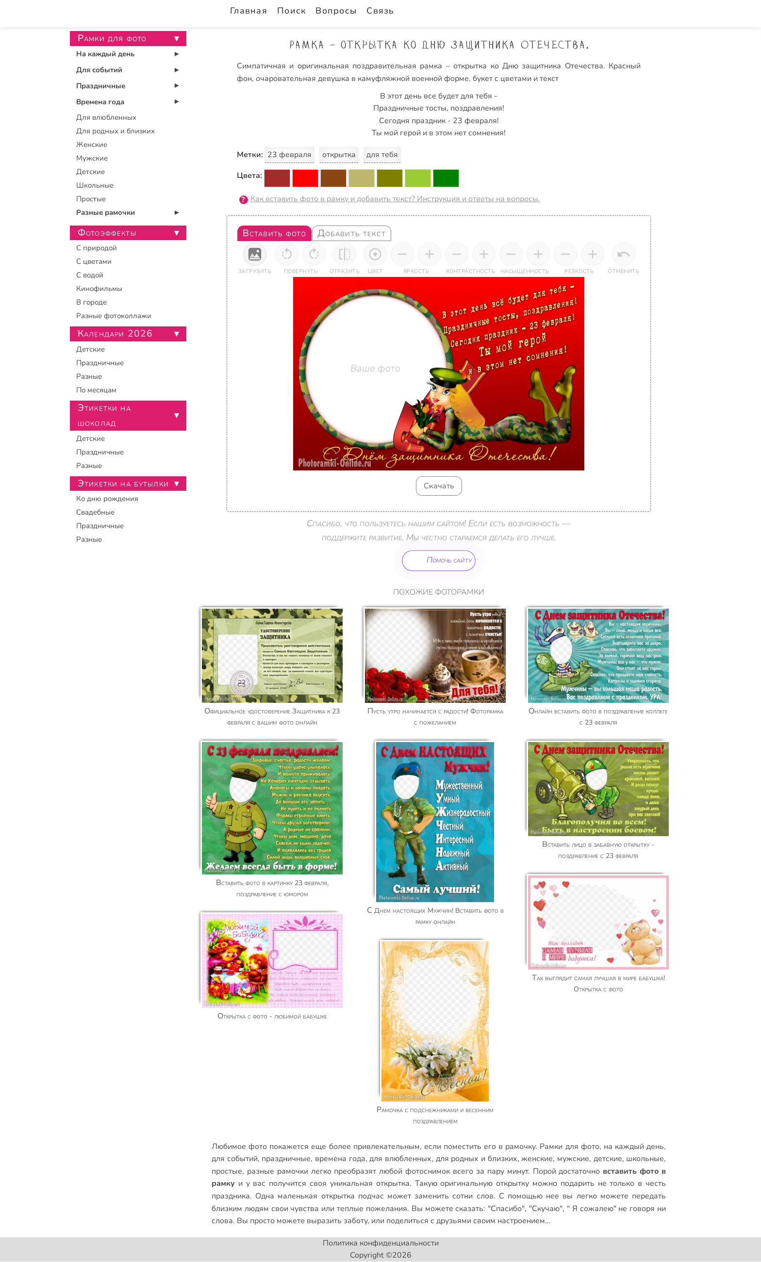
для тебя (382, 154)
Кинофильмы (99, 288)
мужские (573, 1158)
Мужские (92, 158)
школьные (645, 1158)
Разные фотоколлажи (113, 316)
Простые (91, 199)
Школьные (95, 185)
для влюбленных (400, 1158)
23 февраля (289, 154)
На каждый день (105, 54)
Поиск (291, 10)
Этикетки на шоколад (104, 415)
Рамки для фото (569, 1146)
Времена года (100, 102)
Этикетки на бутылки (123, 483)
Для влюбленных (106, 117)
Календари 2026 (115, 333)
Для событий (99, 70)
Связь (380, 10)
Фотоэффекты (107, 233)
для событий (235, 1158)
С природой (96, 248)
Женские (91, 144)
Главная (248, 10)
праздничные (286, 1158)
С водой (89, 275)
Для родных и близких (115, 131)
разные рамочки (277, 1171)
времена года (340, 1158)
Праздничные (100, 86)
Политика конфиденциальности (381, 1243)
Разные (89, 376)
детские (608, 1158)
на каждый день (634, 1146)
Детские (90, 172)
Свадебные (95, 512)
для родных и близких (476, 1158)
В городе (91, 302)
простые (227, 1171)
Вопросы (336, 10)
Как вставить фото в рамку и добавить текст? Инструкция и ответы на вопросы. (395, 199)
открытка (339, 154)
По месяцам (96, 390)
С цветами (94, 261)
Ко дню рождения (107, 498)
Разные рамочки (105, 212)
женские (537, 1158)
